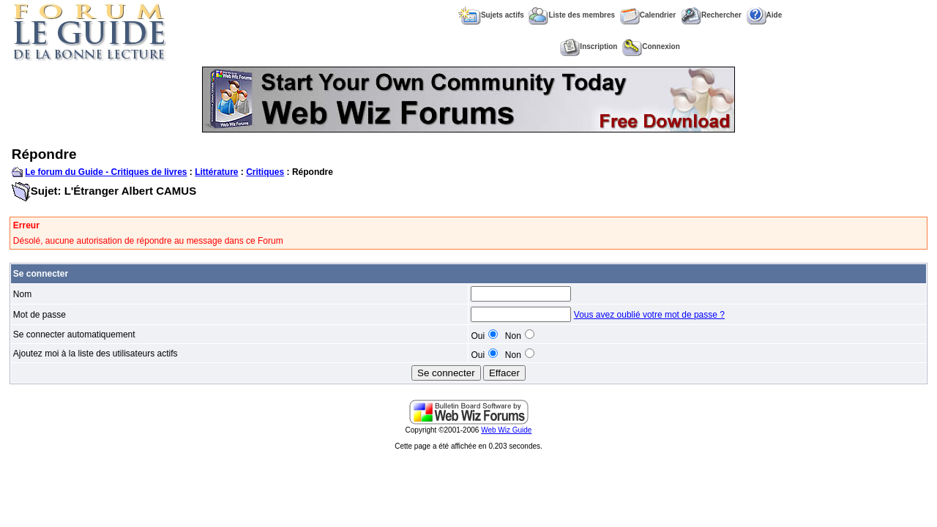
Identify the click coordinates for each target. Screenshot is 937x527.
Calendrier (648, 15)
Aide (765, 15)
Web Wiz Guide (506, 430)
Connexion (651, 46)
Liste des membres (572, 15)
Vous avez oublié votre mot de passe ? (649, 315)
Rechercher (711, 15)
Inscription (588, 46)
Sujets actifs (491, 15)
